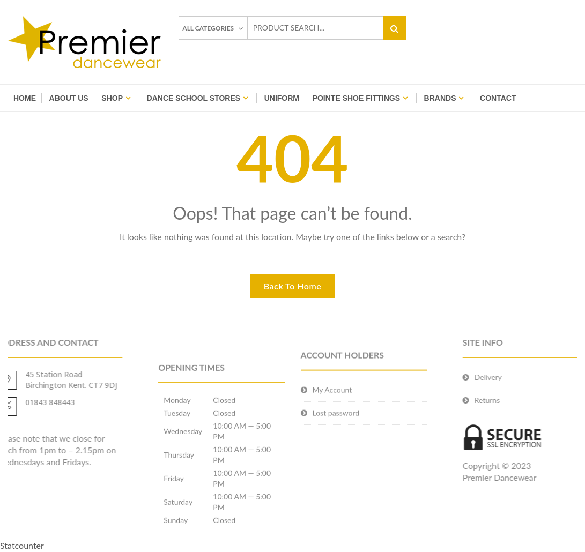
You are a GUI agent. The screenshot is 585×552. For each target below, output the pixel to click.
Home (24, 98)
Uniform (281, 98)
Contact (498, 98)
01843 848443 (33, 402)
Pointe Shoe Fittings (356, 98)
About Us (68, 98)
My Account (332, 400)
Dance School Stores (194, 98)
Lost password (336, 423)
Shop (112, 98)
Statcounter (22, 545)
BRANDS (440, 98)
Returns (503, 400)
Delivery (504, 377)
